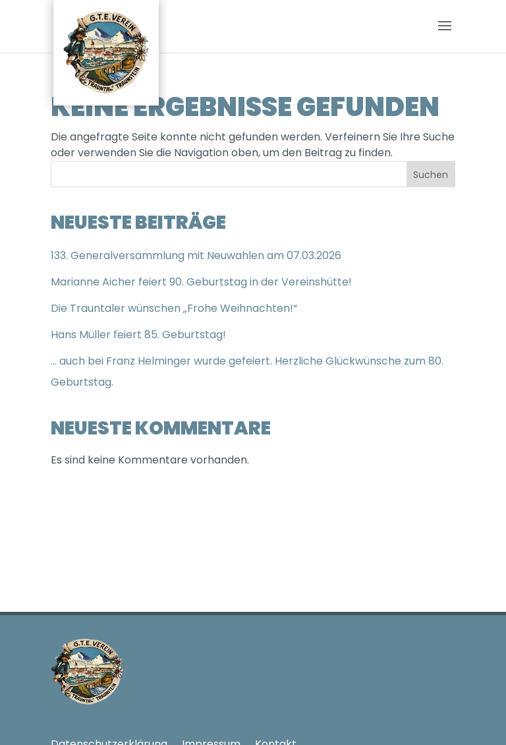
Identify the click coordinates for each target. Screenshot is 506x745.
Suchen (430, 174)
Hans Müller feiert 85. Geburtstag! (138, 334)
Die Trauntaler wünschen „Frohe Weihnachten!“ (174, 308)
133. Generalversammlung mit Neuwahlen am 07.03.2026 (196, 255)
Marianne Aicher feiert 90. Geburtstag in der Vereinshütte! (201, 281)
